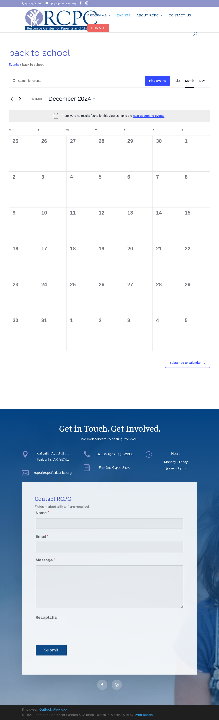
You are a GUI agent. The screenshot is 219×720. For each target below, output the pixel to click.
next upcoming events (148, 115)
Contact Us (180, 15)
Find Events (157, 80)
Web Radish (144, 715)
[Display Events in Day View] (202, 81)
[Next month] (19, 98)
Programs (97, 15)
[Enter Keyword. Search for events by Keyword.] (77, 81)
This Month (35, 98)
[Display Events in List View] (177, 81)
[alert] (109, 116)
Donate (98, 28)
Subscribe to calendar (185, 362)
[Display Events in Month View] (189, 81)
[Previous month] (11, 98)
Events (124, 15)
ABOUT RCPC (147, 15)
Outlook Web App (53, 709)
